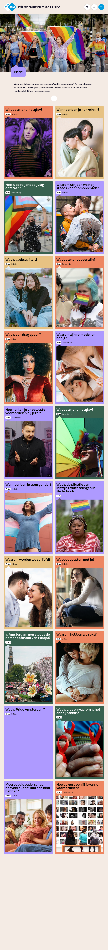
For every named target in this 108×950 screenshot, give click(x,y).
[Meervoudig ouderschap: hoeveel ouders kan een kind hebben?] (28, 817)
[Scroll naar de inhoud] (54, 98)
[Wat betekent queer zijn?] (79, 292)
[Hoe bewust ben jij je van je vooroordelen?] (79, 817)
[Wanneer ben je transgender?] (28, 517)
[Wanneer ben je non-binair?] (79, 142)
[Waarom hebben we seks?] (79, 667)
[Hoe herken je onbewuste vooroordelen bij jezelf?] (28, 442)
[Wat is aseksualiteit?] (28, 292)
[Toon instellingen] (87, 7)
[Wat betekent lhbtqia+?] (28, 142)
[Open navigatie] (101, 7)
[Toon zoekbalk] (94, 7)
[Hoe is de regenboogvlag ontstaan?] (28, 217)
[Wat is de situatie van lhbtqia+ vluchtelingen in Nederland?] (79, 517)
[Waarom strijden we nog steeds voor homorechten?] (79, 217)
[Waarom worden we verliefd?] (28, 592)
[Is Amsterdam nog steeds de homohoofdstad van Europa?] (28, 667)
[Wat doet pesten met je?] (79, 592)
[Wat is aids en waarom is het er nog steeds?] (79, 742)
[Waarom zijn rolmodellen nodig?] (79, 367)
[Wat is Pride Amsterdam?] (28, 742)
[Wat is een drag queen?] (28, 367)
